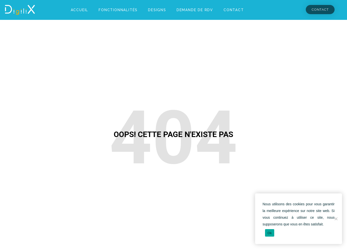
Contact (234, 10)
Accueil (79, 10)
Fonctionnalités (118, 10)
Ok (270, 233)
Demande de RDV (195, 10)
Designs (157, 10)
